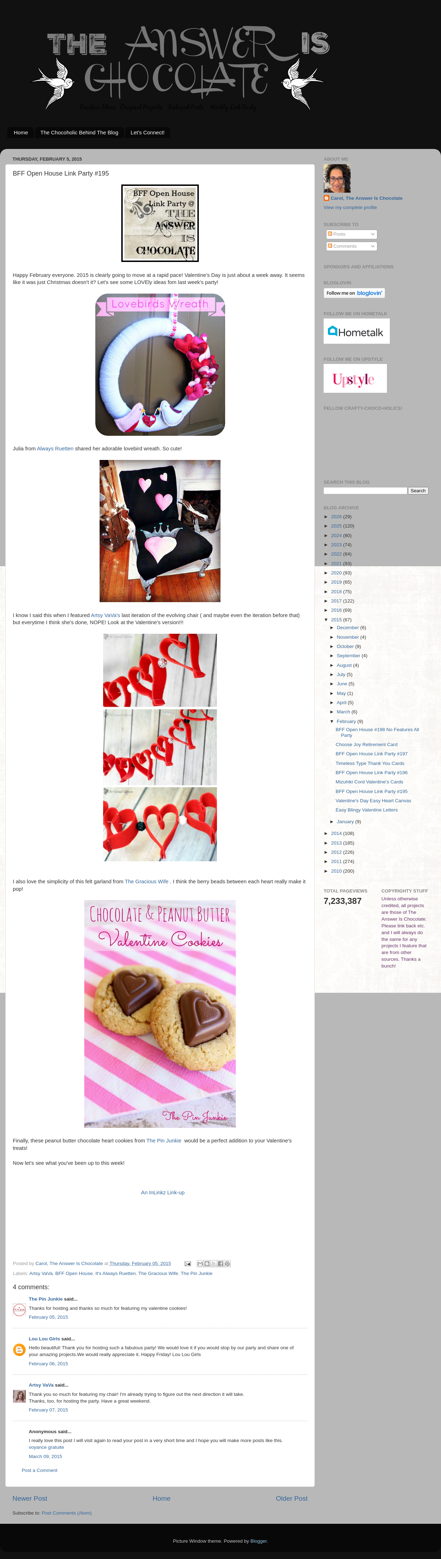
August (345, 665)
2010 (337, 871)
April (342, 702)
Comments (342, 246)
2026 (337, 516)
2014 (337, 833)
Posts (337, 234)
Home (21, 132)
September (349, 655)
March (344, 711)
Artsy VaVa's (105, 615)
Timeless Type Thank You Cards (370, 763)
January (346, 821)
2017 (337, 601)
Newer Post (29, 1498)
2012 (337, 852)
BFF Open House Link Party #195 (372, 791)
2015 (337, 619)
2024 (337, 535)
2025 (337, 526)
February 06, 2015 (48, 1363)
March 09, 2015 (45, 1456)
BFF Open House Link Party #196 (372, 772)
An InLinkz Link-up (163, 1192)
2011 (337, 861)
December (348, 627)
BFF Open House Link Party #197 (372, 753)
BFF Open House (74, 1273)
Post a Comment (40, 1470)
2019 (337, 582)
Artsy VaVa (41, 1273)
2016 (337, 610)
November (348, 637)
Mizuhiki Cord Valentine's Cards (369, 781)
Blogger (258, 1541)
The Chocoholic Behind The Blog (79, 132)
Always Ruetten (55, 448)
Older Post (292, 1498)
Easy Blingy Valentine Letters (367, 810)
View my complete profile (350, 207)
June (343, 683)
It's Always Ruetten (115, 1273)
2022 (337, 554)
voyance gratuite (46, 1447)
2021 (337, 563)
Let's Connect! (147, 132)
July (342, 674)
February (347, 721)
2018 (337, 591)
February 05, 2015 (48, 1317)
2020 (337, 572)
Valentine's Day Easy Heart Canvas (373, 800)
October (346, 646)
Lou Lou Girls (44, 1338)
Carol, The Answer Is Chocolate (367, 198)
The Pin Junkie (164, 1140)
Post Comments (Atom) (67, 1513)
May (342, 693)
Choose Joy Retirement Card (367, 744)
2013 (337, 843)
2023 (337, 544)
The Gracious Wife (147, 881)
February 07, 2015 (48, 1410)
